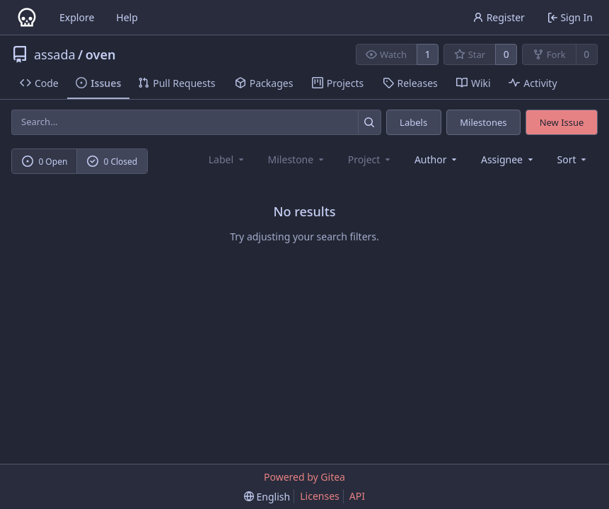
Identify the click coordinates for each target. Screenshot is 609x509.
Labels (413, 122)
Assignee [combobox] (508, 159)
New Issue (562, 122)
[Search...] (369, 122)
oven (101, 54)
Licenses (320, 496)
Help (127, 17)
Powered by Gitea (304, 477)
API (357, 496)
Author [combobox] (436, 159)
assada (55, 54)
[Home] (27, 17)
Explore (76, 17)
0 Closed (112, 162)
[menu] (573, 159)
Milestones (483, 122)
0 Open (45, 162)
